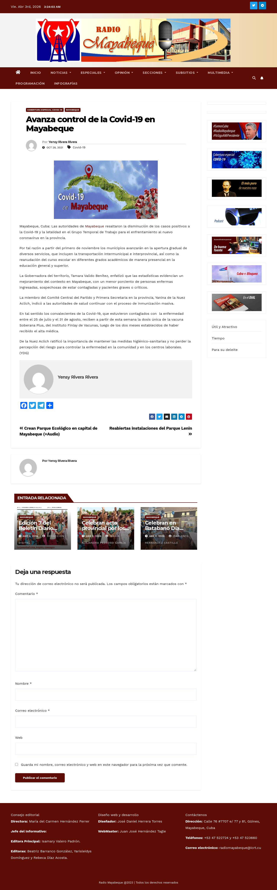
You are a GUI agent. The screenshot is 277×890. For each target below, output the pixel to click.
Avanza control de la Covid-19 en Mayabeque (90, 123)
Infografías (66, 83)
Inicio (35, 73)
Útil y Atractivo (224, 327)
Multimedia (220, 73)
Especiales (93, 73)
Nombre (23, 683)
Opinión (124, 73)
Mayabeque (72, 110)
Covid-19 (79, 147)
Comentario (26, 594)
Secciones (154, 73)
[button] (254, 78)
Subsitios (187, 73)
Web (19, 738)
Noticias (61, 73)
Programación (30, 83)
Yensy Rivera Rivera (62, 142)
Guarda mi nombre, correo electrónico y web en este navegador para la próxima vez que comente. (104, 765)
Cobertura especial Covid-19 (44, 110)
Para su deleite (225, 350)
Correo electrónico (32, 710)
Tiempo (218, 338)
